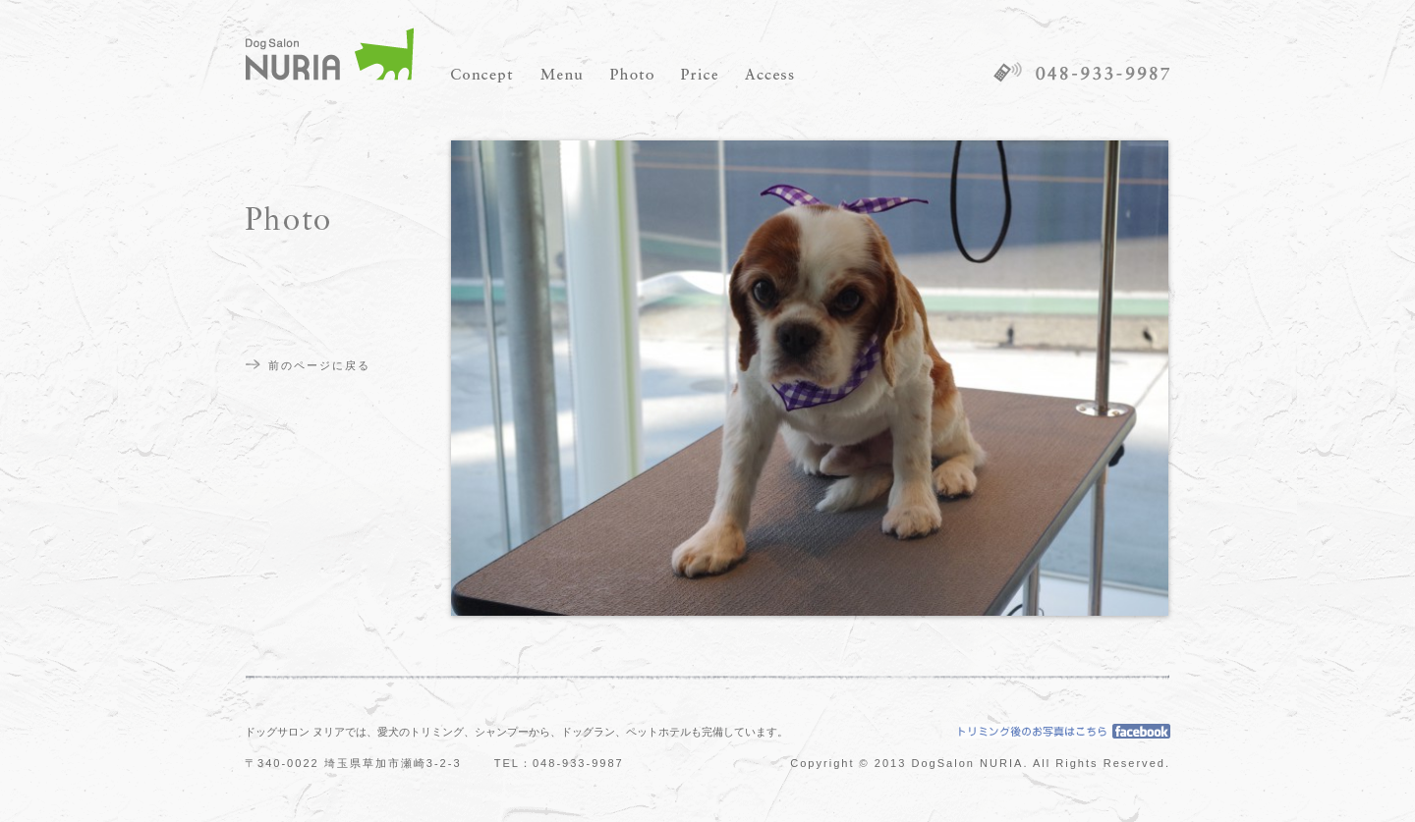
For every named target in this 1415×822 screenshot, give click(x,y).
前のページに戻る (319, 365)
